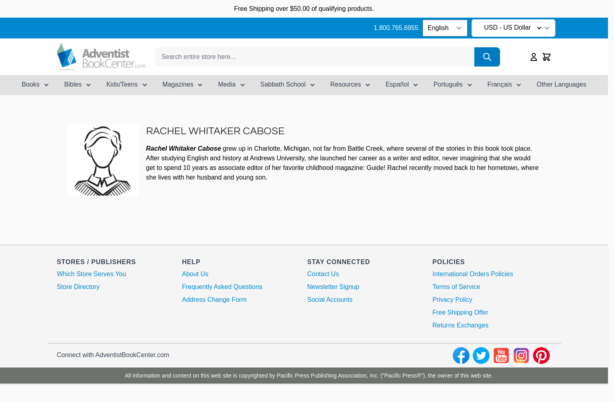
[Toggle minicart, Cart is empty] (546, 57)
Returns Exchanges (461, 325)
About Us (195, 274)
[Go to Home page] (101, 56)
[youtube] (501, 355)
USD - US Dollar (514, 28)
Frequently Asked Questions (222, 286)
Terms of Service (456, 286)
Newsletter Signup (333, 286)
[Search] (487, 57)
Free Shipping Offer (460, 312)
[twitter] (481, 355)
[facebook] (461, 355)
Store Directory (78, 286)
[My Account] (534, 57)
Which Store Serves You (91, 274)
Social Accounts (330, 299)
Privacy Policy (453, 299)
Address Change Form (214, 299)
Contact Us (323, 274)
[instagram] (521, 355)
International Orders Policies (473, 274)
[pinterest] (541, 355)
